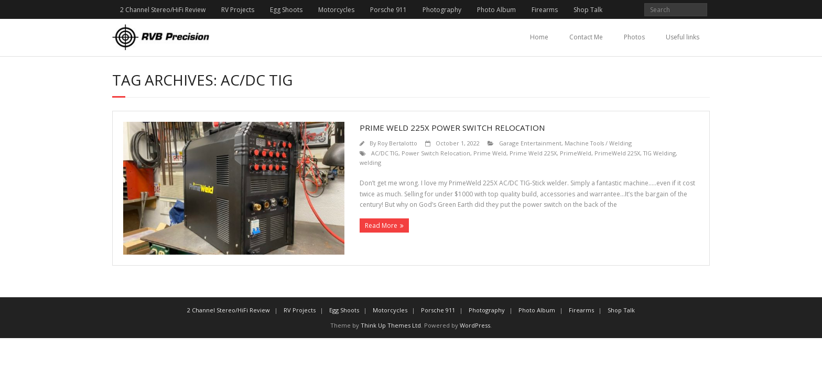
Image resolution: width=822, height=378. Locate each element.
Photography (442, 9)
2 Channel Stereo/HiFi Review (163, 9)
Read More (381, 225)
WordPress (475, 325)
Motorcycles (336, 9)
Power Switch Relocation (436, 153)
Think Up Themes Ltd (391, 325)
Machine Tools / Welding (598, 143)
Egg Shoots (286, 9)
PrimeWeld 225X (617, 153)
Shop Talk (588, 9)
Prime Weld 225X (533, 153)
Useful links (682, 37)
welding (370, 162)
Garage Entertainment (530, 143)
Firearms (545, 9)
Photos (634, 37)
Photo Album (496, 9)
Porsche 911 (388, 9)
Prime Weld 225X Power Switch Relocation (452, 127)
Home (539, 37)
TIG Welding (659, 153)
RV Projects (237, 9)
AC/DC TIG (384, 153)
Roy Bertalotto (397, 143)
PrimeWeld (575, 153)
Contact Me (586, 37)
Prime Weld (489, 153)
